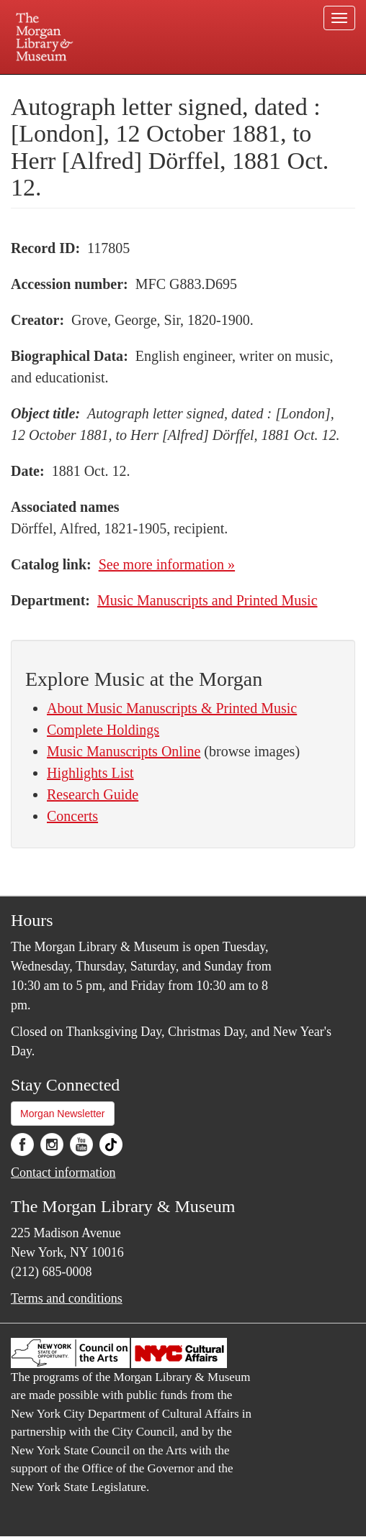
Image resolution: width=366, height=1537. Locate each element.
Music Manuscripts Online (123, 751)
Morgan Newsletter (62, 1113)
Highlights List (90, 773)
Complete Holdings (103, 730)
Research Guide (92, 794)
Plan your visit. (63, 84)
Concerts (72, 816)
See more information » (167, 564)
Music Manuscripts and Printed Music (207, 600)
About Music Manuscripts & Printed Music (172, 708)
